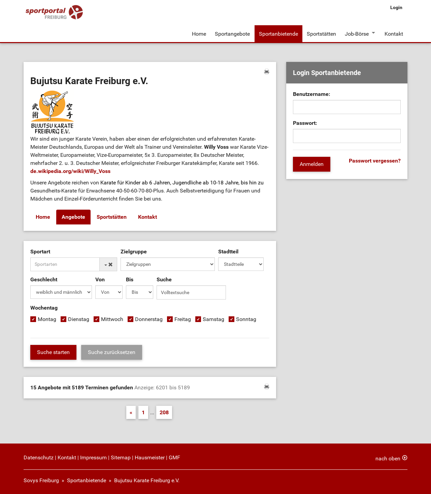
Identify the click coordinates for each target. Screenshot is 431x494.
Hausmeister (150, 457)
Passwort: (305, 123)
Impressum (93, 457)
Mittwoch (112, 319)
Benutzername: (311, 94)
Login (396, 7)
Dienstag (78, 319)
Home (199, 33)
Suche (164, 279)
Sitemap (121, 457)
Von (100, 279)
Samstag (213, 319)
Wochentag (44, 307)
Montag (47, 319)
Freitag (182, 319)
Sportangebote (232, 33)
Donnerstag (149, 319)
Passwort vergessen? (375, 160)
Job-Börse (356, 33)
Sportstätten (321, 33)
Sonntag (246, 319)
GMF (174, 457)
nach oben (387, 458)
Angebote (73, 217)
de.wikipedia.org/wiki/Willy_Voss (70, 171)
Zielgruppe (134, 251)
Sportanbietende (278, 33)
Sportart (40, 251)
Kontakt (394, 33)
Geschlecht (43, 279)
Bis (129, 279)
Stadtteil (228, 251)
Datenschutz (39, 457)
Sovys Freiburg (41, 480)
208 (164, 412)
